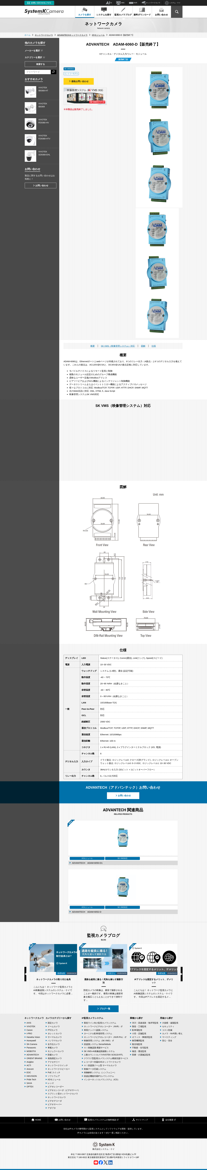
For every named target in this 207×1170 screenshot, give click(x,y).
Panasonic (31, 1047)
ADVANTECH (33, 1055)
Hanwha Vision (33, 1037)
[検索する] (53, 72)
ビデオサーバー (55, 1104)
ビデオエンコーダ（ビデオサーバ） (64, 1090)
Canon (29, 1030)
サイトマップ (140, 1119)
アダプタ (52, 1108)
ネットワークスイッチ (58, 1065)
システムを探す (103, 11)
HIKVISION (32, 1076)
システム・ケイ (172, 3)
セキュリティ (168, 1026)
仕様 (154, 346)
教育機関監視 (138, 1040)
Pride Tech (31, 1079)
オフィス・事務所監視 (142, 1037)
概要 (92, 346)
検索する (40, 64)
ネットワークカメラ (151, 3)
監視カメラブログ (123, 11)
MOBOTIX (31, 1051)
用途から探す (166, 1018)
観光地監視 (137, 1044)
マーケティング (169, 1037)
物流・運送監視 (139, 1051)
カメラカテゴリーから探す (58, 1018)
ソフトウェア (54, 1076)
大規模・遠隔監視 (170, 1023)
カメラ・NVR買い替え (172, 1033)
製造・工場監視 (139, 1026)
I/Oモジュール (54, 1079)
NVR (133, 3)
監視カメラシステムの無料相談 (101, 1119)
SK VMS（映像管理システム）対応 (118, 346)
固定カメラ (53, 1023)
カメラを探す (84, 11)
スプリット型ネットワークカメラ (63, 1094)
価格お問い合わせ (79, 81)
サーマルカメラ (55, 1037)
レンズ (51, 1083)
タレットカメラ (55, 1033)
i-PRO (29, 1033)
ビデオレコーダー (56, 1086)
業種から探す (136, 1018)
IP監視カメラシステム (92, 1018)
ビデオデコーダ (55, 1101)
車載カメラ (53, 1047)
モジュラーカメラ (56, 1051)
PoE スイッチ (54, 1072)
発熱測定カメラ (55, 1058)
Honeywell (31, 1040)
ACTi (29, 1065)
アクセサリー (54, 1062)
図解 (143, 346)
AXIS (29, 1023)
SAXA (29, 1083)
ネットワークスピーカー (59, 1069)
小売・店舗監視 (139, 1033)
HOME (36, 1119)
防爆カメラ (53, 1055)
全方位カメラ (54, 1044)
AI (109, 3)
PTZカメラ (52, 1030)
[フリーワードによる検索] (38, 72)
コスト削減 (167, 1030)
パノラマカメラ (55, 1040)
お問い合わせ (161, 11)
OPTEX (30, 1086)
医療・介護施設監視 (141, 1055)
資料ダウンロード (142, 11)
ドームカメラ (54, 1026)
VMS (120, 3)
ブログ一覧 (103, 1008)
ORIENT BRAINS (34, 1058)
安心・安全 (167, 1040)
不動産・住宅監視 (140, 1047)
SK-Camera (32, 1044)
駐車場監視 (137, 1030)
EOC (29, 1072)
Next (182, 974)
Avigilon (30, 1062)
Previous (25, 974)
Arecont (30, 1069)
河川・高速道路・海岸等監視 (145, 1023)
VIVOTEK (31, 1026)
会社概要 (169, 1119)
